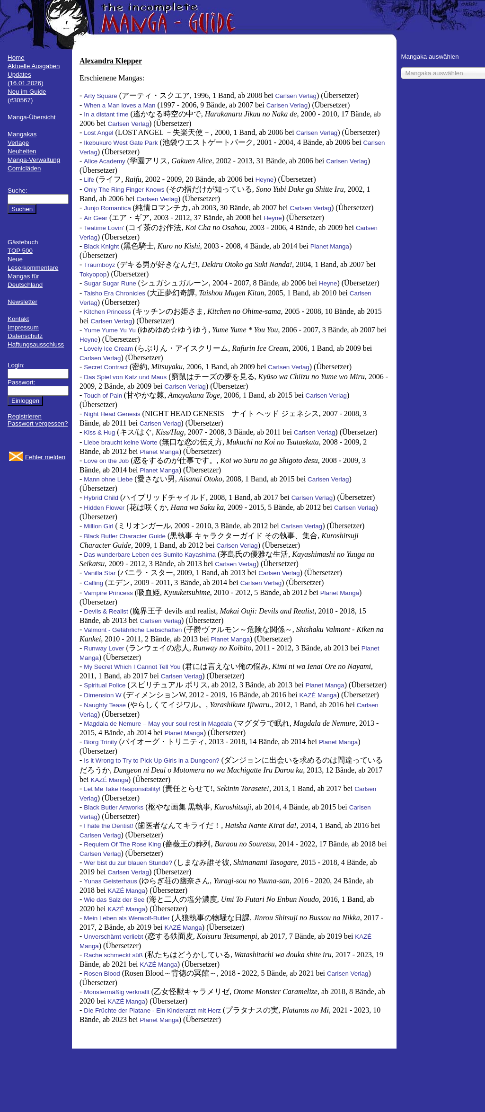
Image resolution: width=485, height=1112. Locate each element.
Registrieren (25, 416)
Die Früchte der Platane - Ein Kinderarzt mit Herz (152, 1010)
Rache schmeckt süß (113, 955)
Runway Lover (104, 648)
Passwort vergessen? (38, 423)
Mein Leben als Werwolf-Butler (126, 918)
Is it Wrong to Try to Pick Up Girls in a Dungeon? (151, 760)
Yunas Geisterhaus (110, 881)
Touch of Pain (103, 395)
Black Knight (101, 246)
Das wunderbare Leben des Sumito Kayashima (150, 554)
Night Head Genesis (112, 414)
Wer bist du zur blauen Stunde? (128, 862)
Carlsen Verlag (295, 95)
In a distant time (106, 114)
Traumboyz (99, 264)
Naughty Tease (105, 705)
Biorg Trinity (100, 742)
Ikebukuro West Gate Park (121, 142)
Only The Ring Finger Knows (124, 189)
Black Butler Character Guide (125, 536)
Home (16, 57)
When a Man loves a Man (119, 105)
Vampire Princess (108, 592)
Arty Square (100, 95)
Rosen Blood (102, 973)
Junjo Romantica (107, 208)
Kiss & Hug (99, 432)
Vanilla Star (99, 573)
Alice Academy (104, 161)
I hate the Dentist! (108, 825)
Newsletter (22, 301)
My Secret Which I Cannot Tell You (132, 666)
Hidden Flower (104, 507)
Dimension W (102, 695)
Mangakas (22, 134)
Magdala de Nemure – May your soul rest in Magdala (158, 723)
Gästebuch (23, 242)
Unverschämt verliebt (113, 936)
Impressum (23, 327)
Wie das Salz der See (114, 899)
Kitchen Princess (107, 311)
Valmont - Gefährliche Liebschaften (133, 629)
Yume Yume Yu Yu (110, 330)
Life (89, 179)
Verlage (18, 142)
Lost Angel (98, 132)
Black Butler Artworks (113, 807)
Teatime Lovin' (104, 227)
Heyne (265, 179)
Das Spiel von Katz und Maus (125, 377)
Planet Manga (329, 246)
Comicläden (24, 168)
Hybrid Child (101, 497)
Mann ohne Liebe (108, 479)
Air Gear (95, 218)
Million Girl (98, 526)
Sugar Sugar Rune (110, 283)
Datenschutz (25, 335)
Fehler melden (45, 457)
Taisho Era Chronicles (114, 293)
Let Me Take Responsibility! (122, 788)
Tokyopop (92, 274)
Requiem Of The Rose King (122, 844)
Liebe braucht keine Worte (120, 442)
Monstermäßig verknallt (117, 992)
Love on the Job (106, 460)
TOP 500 (20, 250)
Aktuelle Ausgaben (34, 66)
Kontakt (18, 318)
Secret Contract (106, 367)
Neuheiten (22, 151)
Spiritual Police (104, 685)
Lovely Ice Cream (108, 348)
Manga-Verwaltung (34, 159)
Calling (93, 583)
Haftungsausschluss (36, 344)
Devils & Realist (106, 611)
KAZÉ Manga (317, 695)
